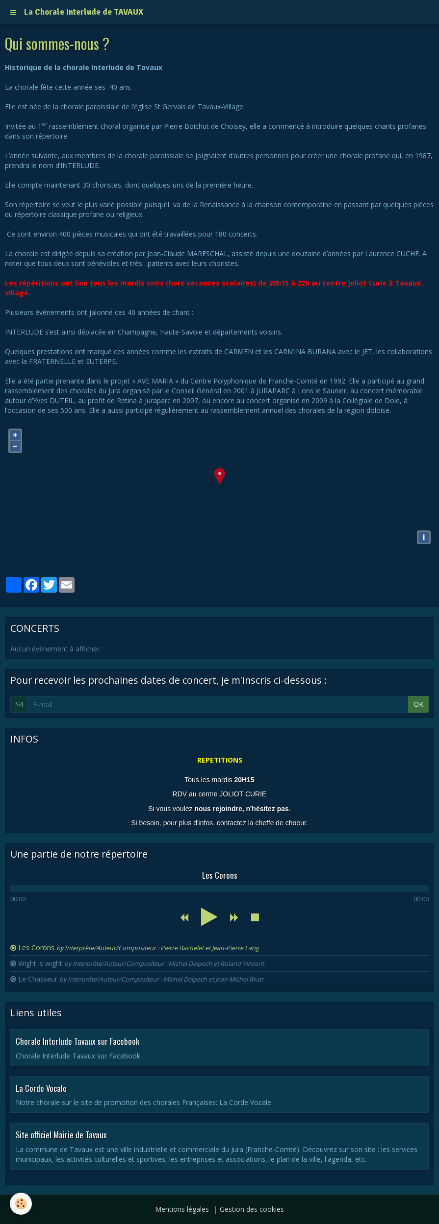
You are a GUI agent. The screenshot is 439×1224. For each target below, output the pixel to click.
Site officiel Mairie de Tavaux (61, 1134)
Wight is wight (141, 963)
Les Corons (138, 947)
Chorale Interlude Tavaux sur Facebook (77, 1041)
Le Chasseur (140, 979)
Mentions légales (182, 1209)
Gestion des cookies (252, 1209)
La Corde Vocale (41, 1087)
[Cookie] (21, 1204)
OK (418, 704)
